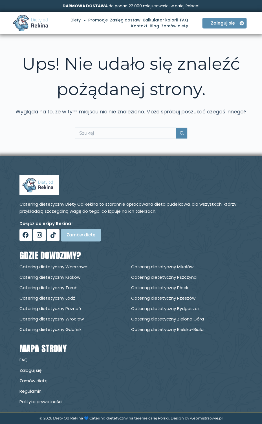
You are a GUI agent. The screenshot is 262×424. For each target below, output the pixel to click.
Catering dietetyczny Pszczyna (164, 277)
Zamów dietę (174, 26)
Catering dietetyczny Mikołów (162, 267)
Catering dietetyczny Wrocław (51, 319)
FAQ (184, 20)
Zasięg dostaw (125, 20)
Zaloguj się (30, 370)
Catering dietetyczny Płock (159, 288)
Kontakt (139, 26)
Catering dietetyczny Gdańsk (50, 329)
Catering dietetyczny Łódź (47, 298)
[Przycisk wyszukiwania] (182, 133)
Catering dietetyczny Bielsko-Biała (167, 329)
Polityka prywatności (40, 402)
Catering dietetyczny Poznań (50, 308)
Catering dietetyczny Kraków (49, 277)
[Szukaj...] (125, 133)
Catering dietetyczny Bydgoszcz (165, 308)
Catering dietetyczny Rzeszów (163, 298)
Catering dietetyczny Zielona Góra (167, 319)
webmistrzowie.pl (206, 418)
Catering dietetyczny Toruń (48, 288)
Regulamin (30, 391)
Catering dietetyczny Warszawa (53, 267)
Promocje (98, 20)
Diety (78, 20)
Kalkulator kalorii (160, 20)
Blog (154, 26)
